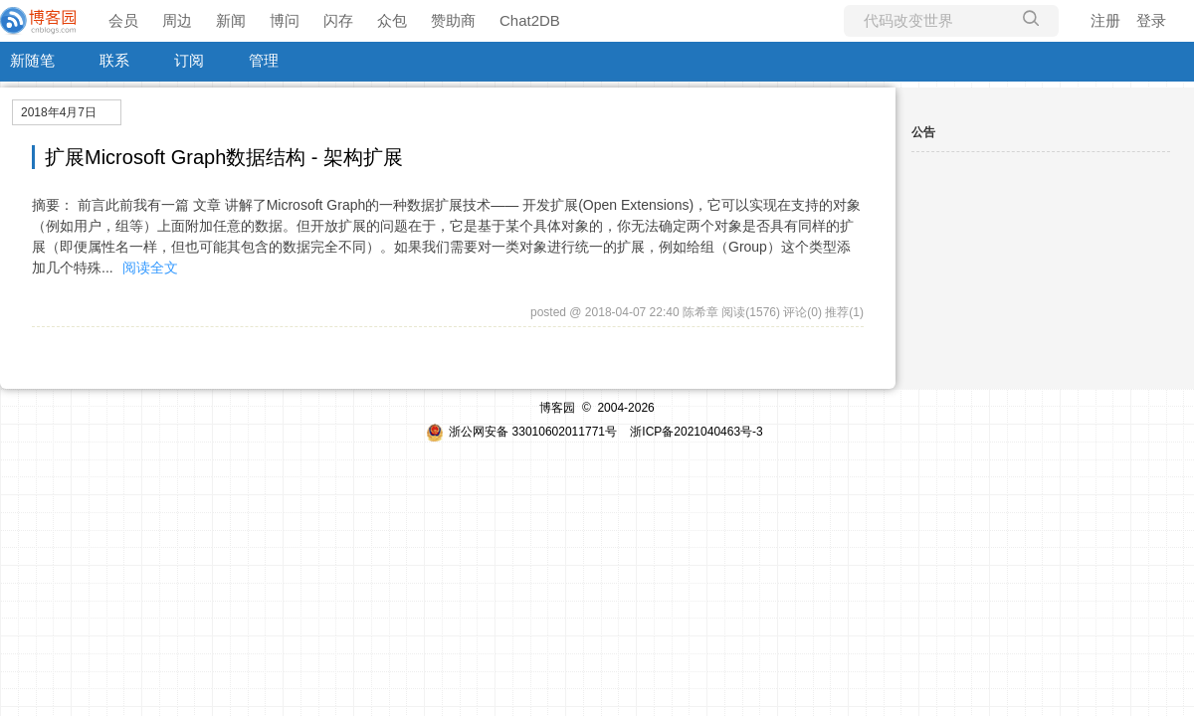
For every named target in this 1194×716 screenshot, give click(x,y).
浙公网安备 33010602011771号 (521, 432)
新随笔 (32, 60)
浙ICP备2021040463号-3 (696, 432)
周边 (177, 20)
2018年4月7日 (59, 112)
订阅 (189, 60)
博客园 (557, 408)
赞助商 (453, 20)
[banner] (40, 21)
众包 (392, 20)
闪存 (338, 20)
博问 (284, 20)
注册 (1105, 20)
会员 (123, 20)
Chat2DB (529, 20)
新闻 (231, 20)
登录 (1151, 20)
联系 (114, 60)
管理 (264, 60)
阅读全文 (150, 267)
